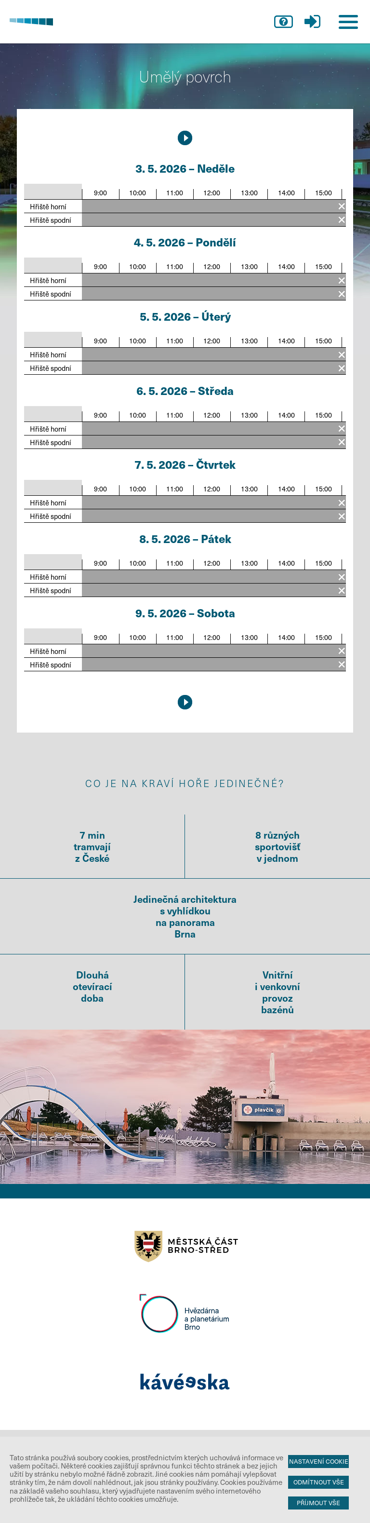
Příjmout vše (318, 1502)
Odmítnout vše (318, 1482)
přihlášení (312, 21)
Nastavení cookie (318, 1461)
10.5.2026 (185, 138)
